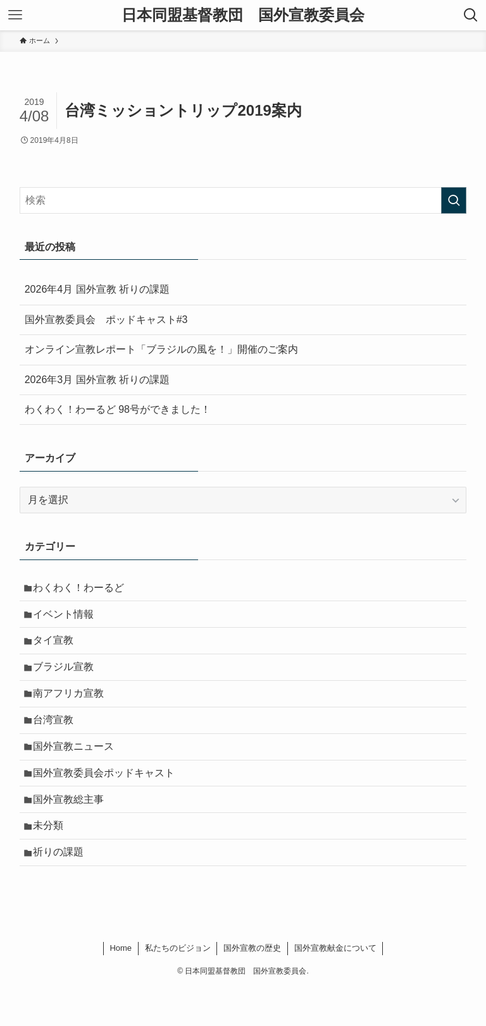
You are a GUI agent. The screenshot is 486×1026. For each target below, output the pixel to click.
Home (120, 986)
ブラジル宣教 (67, 679)
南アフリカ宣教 (72, 709)
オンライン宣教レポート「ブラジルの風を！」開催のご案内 (161, 349)
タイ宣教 (57, 649)
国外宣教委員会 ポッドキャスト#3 (106, 319)
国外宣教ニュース (77, 769)
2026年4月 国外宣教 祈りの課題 (97, 289)
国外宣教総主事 (72, 829)
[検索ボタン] (471, 15)
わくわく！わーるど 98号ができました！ (118, 409)
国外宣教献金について (335, 986)
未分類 (52, 858)
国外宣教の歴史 (252, 986)
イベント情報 (67, 619)
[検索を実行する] (453, 200)
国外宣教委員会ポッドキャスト (108, 798)
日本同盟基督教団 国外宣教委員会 (243, 15)
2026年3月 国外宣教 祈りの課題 (97, 379)
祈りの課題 (62, 888)
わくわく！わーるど (82, 589)
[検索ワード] (243, 200)
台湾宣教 (57, 738)
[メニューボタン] (15, 15)
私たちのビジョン (178, 986)
